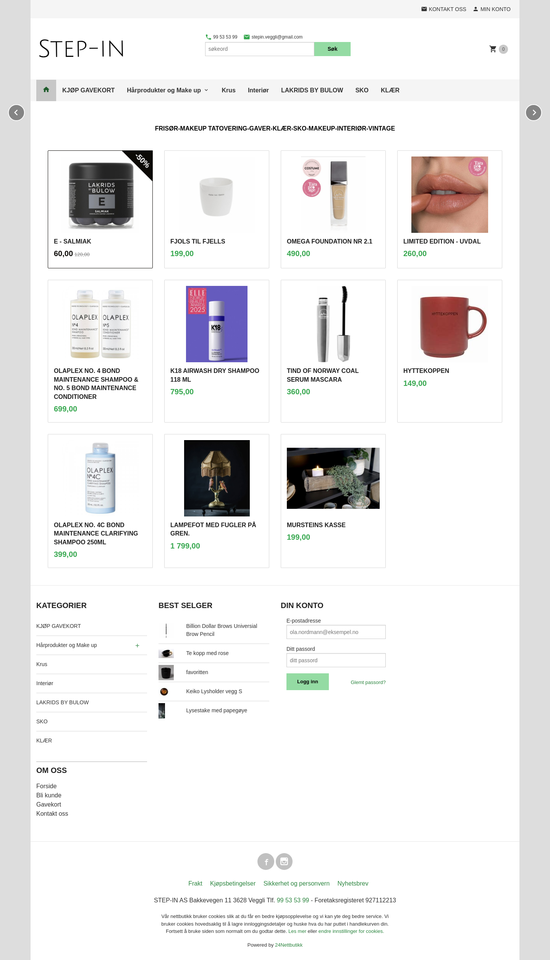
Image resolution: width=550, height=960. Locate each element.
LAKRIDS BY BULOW (312, 90)
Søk (333, 49)
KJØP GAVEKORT (88, 90)
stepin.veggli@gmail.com (272, 37)
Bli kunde (48, 795)
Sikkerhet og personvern (297, 883)
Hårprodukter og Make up (164, 90)
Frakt (195, 883)
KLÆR (390, 90)
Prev (24, 111)
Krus (228, 90)
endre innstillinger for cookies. (351, 931)
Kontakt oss (52, 813)
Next (541, 111)
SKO (362, 90)
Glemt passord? (368, 682)
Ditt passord (300, 649)
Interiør (258, 90)
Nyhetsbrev (353, 883)
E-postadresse (303, 621)
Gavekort (48, 804)
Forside (46, 786)
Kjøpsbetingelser (233, 883)
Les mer (298, 931)
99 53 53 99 (221, 37)
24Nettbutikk (288, 945)
